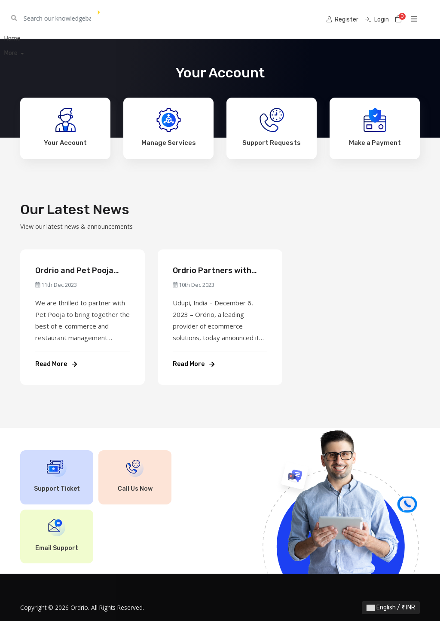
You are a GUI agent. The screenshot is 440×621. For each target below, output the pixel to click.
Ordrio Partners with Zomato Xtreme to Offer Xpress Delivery (218, 271)
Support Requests (271, 127)
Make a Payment (375, 127)
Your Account (65, 127)
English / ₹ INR (391, 607)
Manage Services (168, 127)
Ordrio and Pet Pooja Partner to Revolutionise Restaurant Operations (82, 271)
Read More (56, 364)
